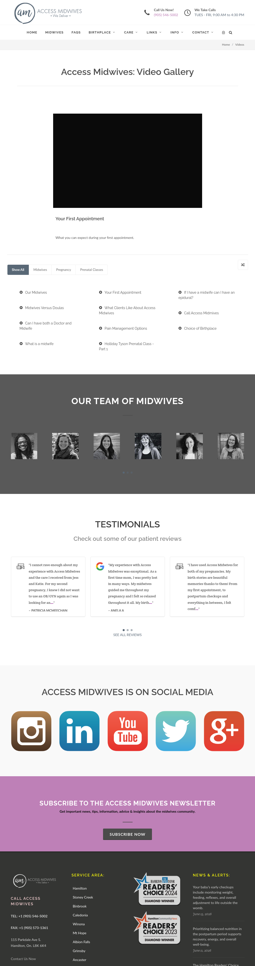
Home (226, 44)
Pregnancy (63, 170)
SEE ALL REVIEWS (127, 535)
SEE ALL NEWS (210, 902)
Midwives (40, 170)
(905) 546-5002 (166, 15)
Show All (18, 170)
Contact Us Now (23, 859)
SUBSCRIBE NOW (127, 735)
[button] (124, 373)
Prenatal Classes (91, 170)
